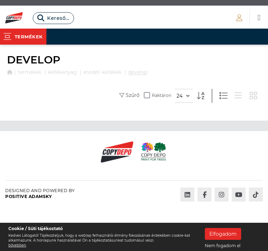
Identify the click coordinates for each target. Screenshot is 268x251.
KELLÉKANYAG (62, 72)
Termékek (29, 72)
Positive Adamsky (28, 196)
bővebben (17, 245)
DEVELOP (137, 72)
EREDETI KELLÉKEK (102, 72)
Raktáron (157, 95)
